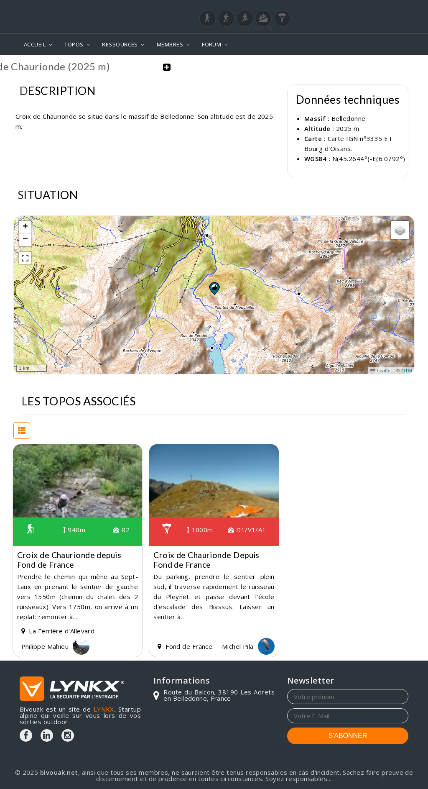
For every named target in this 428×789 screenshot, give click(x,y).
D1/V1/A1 (247, 529)
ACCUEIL (35, 44)
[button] (214, 288)
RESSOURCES (120, 44)
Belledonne (348, 118)
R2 (121, 529)
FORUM (211, 44)
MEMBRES (170, 44)
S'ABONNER (348, 735)
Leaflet (381, 370)
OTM (406, 370)
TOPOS (73, 44)
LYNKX (104, 709)
